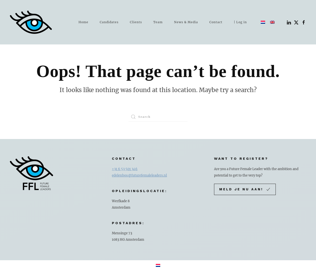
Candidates (109, 22)
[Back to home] (31, 22)
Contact (215, 22)
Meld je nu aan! (245, 189)
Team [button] (158, 22)
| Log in (240, 22)
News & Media (186, 22)
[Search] (158, 117)
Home (83, 22)
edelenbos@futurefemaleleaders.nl (139, 175)
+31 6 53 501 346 (125, 169)
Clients (136, 22)
